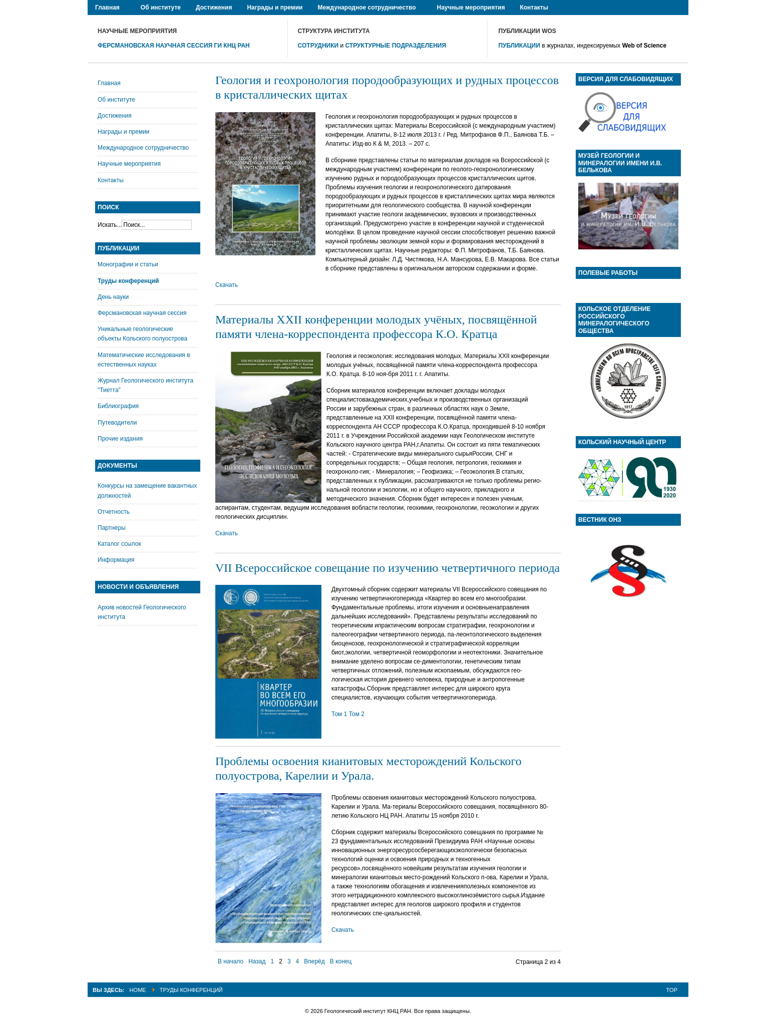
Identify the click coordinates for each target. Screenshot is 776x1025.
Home (138, 990)
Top (671, 990)
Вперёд (314, 961)
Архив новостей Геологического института (142, 612)
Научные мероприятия (129, 163)
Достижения (115, 115)
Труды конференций (128, 280)
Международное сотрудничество (143, 147)
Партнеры (112, 527)
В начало (230, 961)
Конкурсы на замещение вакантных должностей (147, 490)
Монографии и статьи (128, 264)
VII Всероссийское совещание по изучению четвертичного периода (387, 567)
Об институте (116, 99)
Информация (116, 559)
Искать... (110, 224)
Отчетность (114, 511)
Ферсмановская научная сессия (142, 312)
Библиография (118, 406)
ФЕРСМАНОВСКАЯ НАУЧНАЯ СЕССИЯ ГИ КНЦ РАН (174, 45)
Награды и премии (124, 131)
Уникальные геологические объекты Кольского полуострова (142, 333)
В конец (341, 961)
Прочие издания (120, 438)
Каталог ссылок (119, 543)
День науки (113, 296)
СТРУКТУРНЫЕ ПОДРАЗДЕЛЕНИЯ (396, 45)
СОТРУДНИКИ (318, 45)
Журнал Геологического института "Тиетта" (145, 385)
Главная (109, 83)
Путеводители (117, 422)
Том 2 (356, 714)
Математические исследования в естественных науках (144, 360)
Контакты (111, 180)
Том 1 (339, 714)
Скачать (226, 284)
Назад (256, 961)
